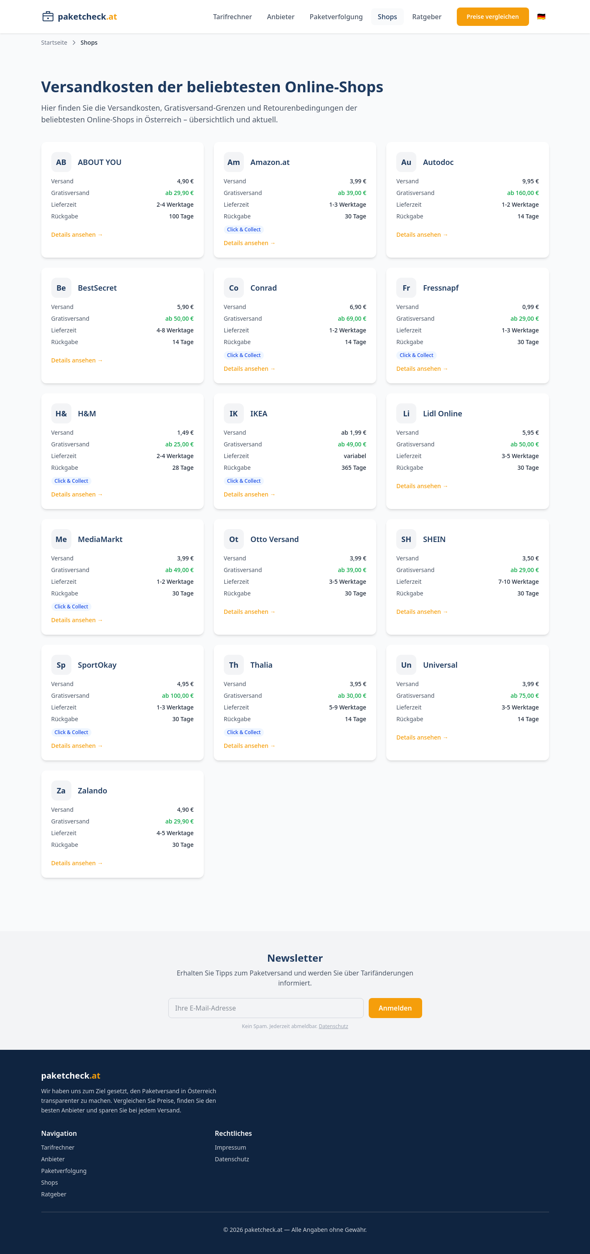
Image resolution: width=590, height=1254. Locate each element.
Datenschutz (333, 1026)
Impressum (230, 1147)
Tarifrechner (232, 16)
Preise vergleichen (493, 16)
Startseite (54, 42)
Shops (387, 16)
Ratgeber (426, 16)
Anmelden (395, 1008)
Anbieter (281, 16)
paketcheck (71, 1075)
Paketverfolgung (336, 16)
